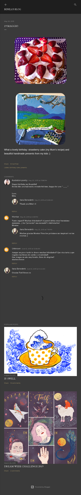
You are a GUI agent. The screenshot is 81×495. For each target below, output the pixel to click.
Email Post (14, 164)
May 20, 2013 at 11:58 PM (38, 180)
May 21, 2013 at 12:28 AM (44, 200)
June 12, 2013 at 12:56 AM (31, 249)
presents (24, 167)
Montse (15, 217)
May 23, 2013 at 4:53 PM (29, 217)
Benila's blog (12, 9)
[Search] (75, 4)
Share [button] (6, 164)
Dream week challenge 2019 (23, 466)
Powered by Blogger (40, 487)
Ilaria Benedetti (27, 200)
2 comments (15, 471)
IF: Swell (10, 378)
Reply (14, 211)
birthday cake (15, 167)
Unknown (16, 248)
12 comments (15, 383)
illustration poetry (19, 180)
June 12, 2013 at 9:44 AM (36, 269)
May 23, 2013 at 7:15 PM (43, 230)
